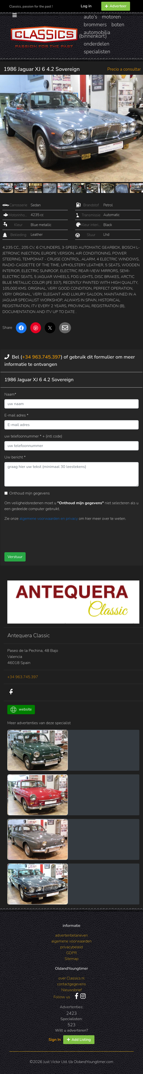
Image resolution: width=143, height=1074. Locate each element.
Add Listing (79, 1039)
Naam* (10, 394)
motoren (111, 16)
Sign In (55, 1039)
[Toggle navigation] (14, 14)
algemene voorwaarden (71, 941)
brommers (95, 24)
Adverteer (115, 6)
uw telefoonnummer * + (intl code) (33, 436)
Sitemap (71, 958)
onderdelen (96, 43)
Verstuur (15, 557)
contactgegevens (71, 984)
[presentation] (41, 534)
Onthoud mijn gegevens (29, 493)
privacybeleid (71, 947)
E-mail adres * (16, 415)
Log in (86, 6)
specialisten (97, 51)
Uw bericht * (15, 457)
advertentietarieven (71, 935)
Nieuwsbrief (71, 990)
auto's (90, 16)
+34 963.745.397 (41, 357)
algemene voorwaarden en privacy (49, 518)
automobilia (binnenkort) (94, 34)
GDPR (71, 953)
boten (117, 24)
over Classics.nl (71, 978)
